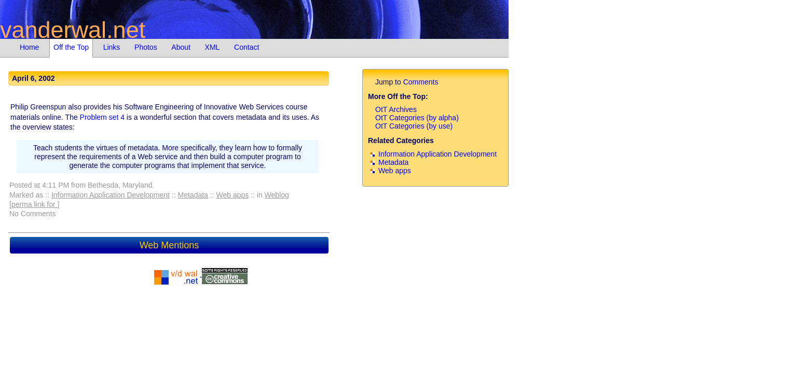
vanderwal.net (72, 30)
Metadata (193, 195)
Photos (145, 47)
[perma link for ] (34, 204)
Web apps (232, 195)
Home (29, 47)
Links (111, 47)
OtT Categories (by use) (414, 126)
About (180, 47)
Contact (246, 47)
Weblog (277, 195)
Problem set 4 (102, 117)
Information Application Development (110, 195)
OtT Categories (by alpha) (417, 118)
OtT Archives (396, 109)
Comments (421, 82)
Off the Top (71, 47)
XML (212, 47)
